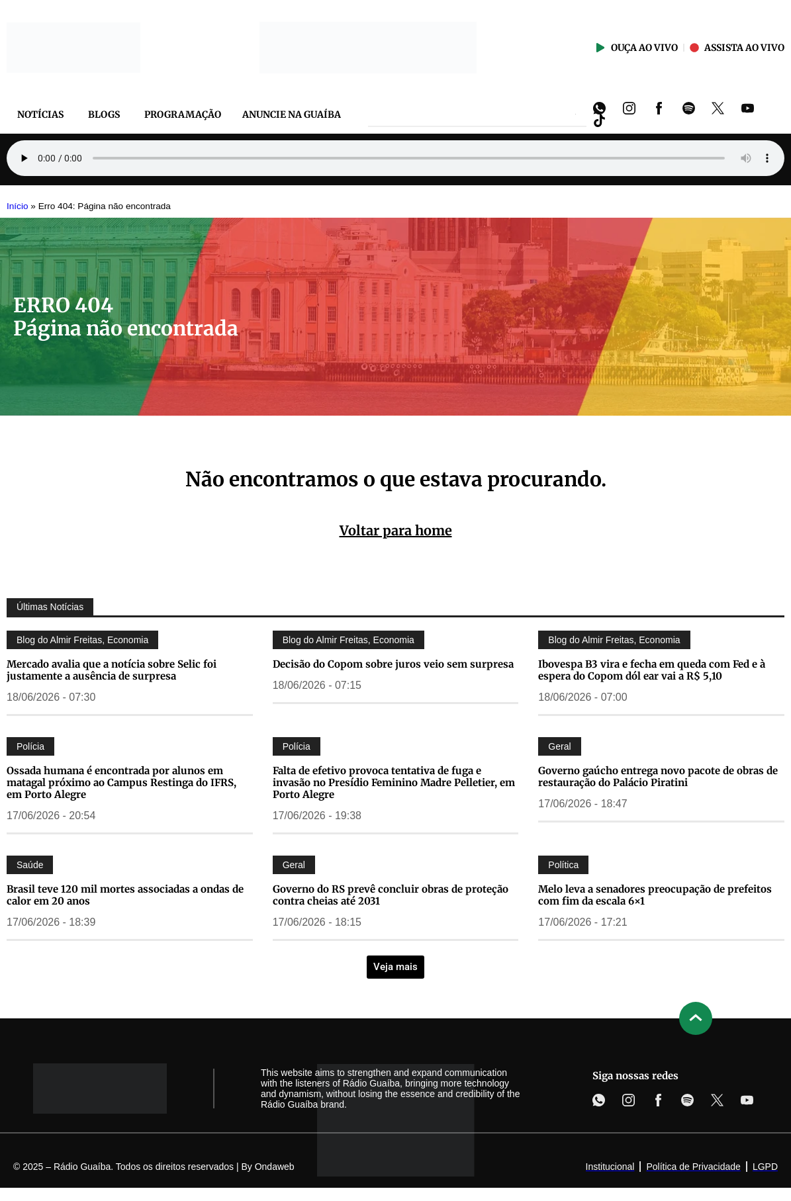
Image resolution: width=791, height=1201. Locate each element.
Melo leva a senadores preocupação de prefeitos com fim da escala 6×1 (655, 895)
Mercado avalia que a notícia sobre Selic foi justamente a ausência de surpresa (111, 670)
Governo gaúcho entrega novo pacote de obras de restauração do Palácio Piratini (658, 776)
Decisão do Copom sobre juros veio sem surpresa (393, 664)
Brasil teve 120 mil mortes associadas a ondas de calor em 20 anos (125, 895)
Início (17, 206)
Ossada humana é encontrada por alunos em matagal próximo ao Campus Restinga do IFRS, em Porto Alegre (121, 782)
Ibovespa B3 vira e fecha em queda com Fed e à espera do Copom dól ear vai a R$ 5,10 (651, 670)
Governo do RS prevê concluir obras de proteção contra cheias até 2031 (390, 895)
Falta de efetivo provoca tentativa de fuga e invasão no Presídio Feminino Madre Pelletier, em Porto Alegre (394, 782)
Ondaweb (275, 1166)
